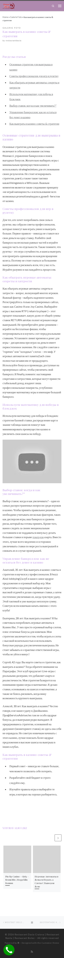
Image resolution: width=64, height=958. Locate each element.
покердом (38, 537)
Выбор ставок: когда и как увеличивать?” (32, 105)
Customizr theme (50, 943)
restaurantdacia (13, 41)
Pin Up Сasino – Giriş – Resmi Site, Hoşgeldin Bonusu (17, 880)
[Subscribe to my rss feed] (32, 952)
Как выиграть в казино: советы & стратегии (34, 123)
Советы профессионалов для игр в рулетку (34, 76)
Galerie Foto (16, 17)
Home (5, 17)
